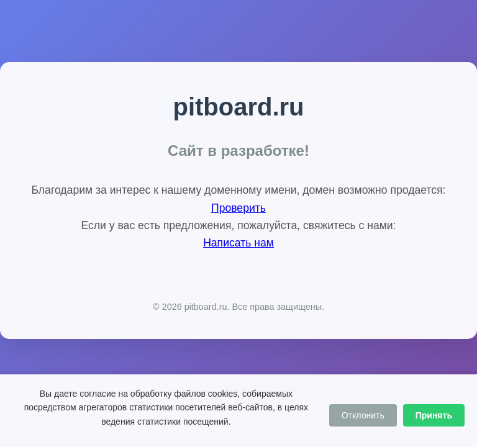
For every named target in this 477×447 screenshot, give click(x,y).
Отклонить (363, 415)
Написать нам (238, 243)
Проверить (238, 208)
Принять (434, 415)
